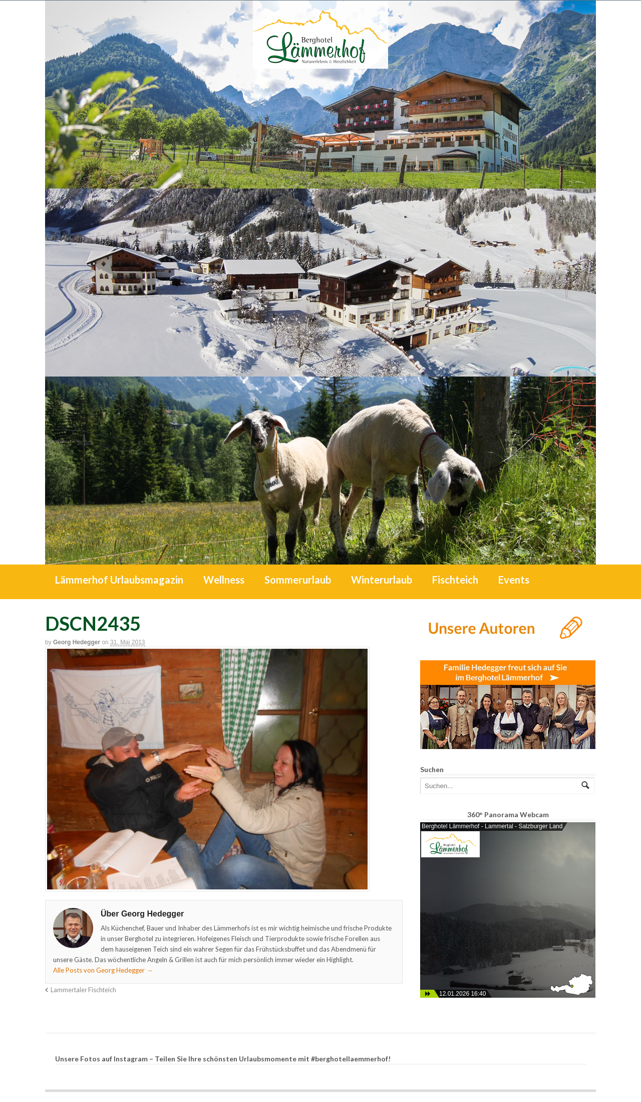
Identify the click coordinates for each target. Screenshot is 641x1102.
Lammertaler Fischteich (83, 990)
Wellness (223, 580)
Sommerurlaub (297, 580)
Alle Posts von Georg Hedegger (103, 970)
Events (513, 580)
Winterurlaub (381, 580)
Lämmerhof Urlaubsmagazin (119, 580)
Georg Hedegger (76, 642)
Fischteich (455, 580)
